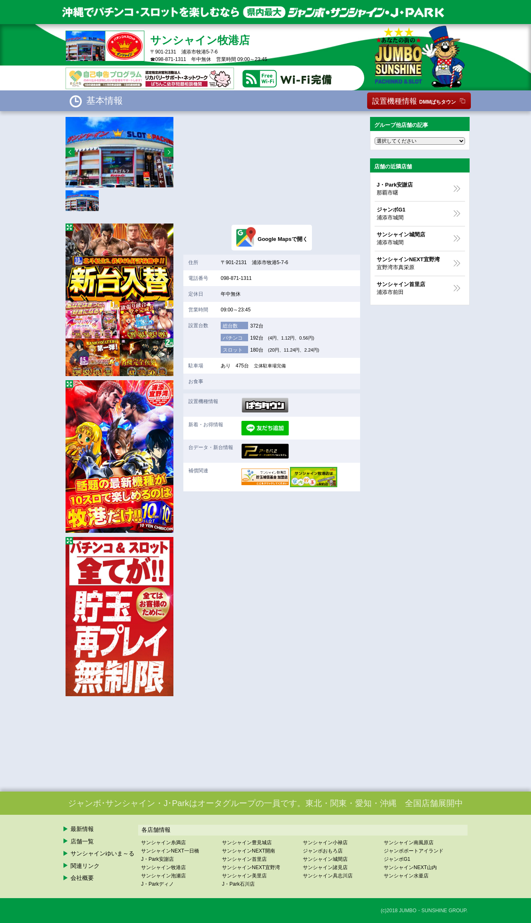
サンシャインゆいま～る (102, 853)
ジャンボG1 (397, 859)
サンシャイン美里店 (244, 876)
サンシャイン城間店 (325, 859)
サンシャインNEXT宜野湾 (251, 867)
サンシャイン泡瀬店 (163, 876)
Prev (70, 152)
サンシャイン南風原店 (409, 842)
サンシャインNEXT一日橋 (170, 851)
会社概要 (82, 877)
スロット (233, 350)
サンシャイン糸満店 (163, 842)
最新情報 (82, 829)
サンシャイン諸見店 (325, 867)
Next (168, 152)
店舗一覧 (82, 841)
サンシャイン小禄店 (325, 842)
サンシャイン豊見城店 (247, 842)
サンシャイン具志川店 (328, 876)
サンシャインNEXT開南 (248, 851)
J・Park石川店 (238, 884)
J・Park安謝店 (157, 859)
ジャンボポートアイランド (413, 851)
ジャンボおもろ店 (323, 851)
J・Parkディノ (157, 884)
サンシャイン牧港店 (163, 867)
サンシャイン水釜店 (406, 876)
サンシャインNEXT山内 (410, 867)
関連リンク (85, 865)
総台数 (230, 326)
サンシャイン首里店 (244, 859)
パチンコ (233, 338)
